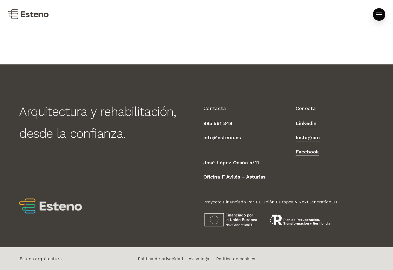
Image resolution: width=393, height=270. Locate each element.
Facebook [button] (307, 152)
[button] (379, 14)
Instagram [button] (308, 137)
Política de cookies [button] (235, 258)
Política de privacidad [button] (160, 258)
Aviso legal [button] (200, 258)
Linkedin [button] (306, 123)
